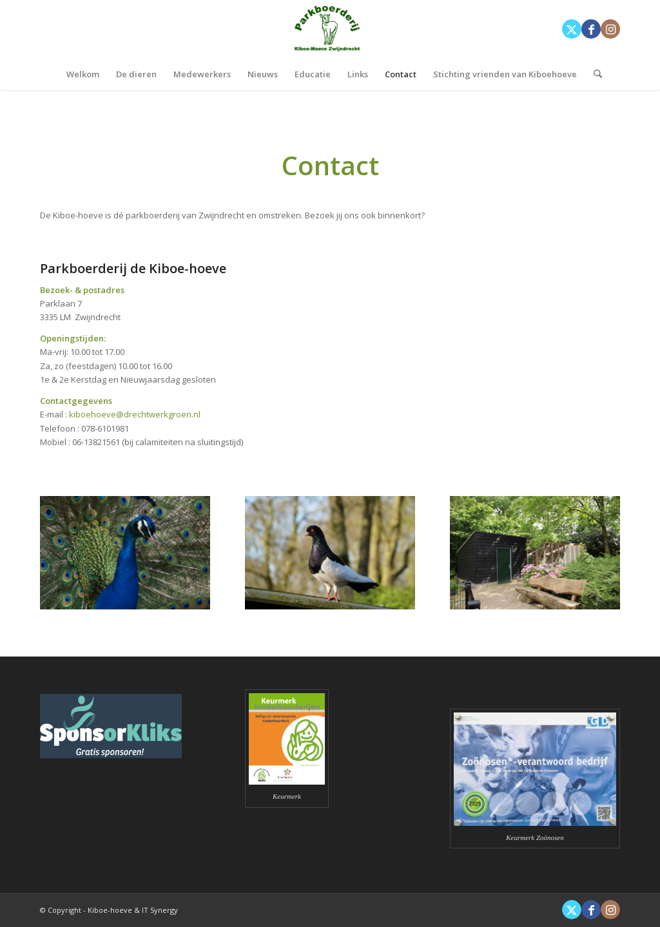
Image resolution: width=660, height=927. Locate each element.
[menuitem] (83, 74)
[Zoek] (593, 74)
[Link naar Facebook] (591, 29)
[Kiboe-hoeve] (330, 29)
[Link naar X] (571, 29)
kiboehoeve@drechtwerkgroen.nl (134, 414)
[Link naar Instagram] (610, 29)
